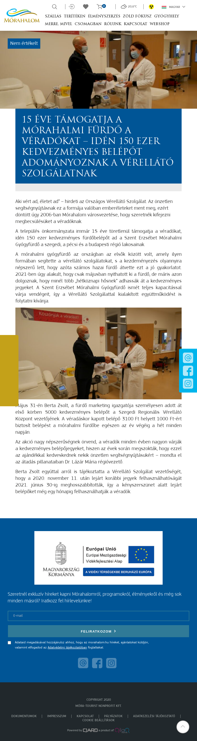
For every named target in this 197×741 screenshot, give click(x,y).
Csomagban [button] (88, 24)
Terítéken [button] (74, 16)
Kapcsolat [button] (135, 24)
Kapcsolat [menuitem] (85, 716)
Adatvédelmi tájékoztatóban (67, 647)
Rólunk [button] (112, 24)
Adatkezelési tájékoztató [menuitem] (154, 716)
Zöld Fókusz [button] (137, 16)
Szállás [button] (53, 16)
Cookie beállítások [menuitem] (98, 720)
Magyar (173, 6)
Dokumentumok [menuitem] (24, 716)
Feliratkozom (98, 631)
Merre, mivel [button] (58, 24)
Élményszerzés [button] (104, 16)
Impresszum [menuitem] (56, 716)
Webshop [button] (160, 24)
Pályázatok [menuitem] (113, 716)
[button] (182, 726)
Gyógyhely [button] (166, 16)
